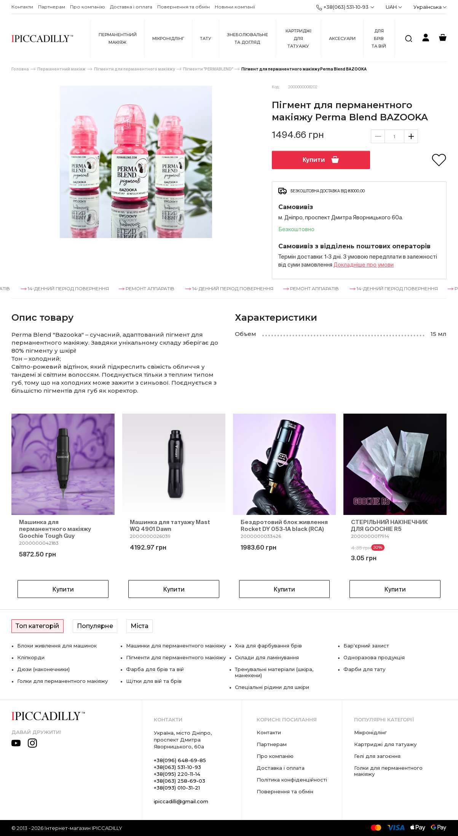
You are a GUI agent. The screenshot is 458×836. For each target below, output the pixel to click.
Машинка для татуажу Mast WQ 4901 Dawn (170, 525)
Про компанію (87, 7)
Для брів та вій (379, 38)
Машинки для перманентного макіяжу (176, 646)
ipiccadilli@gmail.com (181, 801)
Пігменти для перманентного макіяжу (134, 69)
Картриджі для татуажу (298, 38)
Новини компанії (235, 7)
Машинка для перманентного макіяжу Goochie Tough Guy (55, 529)
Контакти (22, 7)
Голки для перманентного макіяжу (62, 681)
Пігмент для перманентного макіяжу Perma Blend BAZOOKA (304, 69)
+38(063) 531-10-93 (342, 7)
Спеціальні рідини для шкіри (272, 687)
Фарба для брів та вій (155, 669)
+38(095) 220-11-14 (177, 774)
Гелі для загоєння (377, 756)
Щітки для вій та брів (154, 681)
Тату (205, 38)
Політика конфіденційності (292, 780)
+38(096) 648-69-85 (180, 760)
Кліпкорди (31, 657)
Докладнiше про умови (364, 265)
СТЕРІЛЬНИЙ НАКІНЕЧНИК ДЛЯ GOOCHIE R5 (389, 525)
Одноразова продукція (374, 657)
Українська (430, 7)
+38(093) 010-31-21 (177, 788)
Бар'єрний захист (366, 646)
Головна (20, 69)
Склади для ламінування (267, 657)
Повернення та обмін (183, 7)
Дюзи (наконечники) (43, 669)
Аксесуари (342, 38)
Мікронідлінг (168, 38)
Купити (321, 159)
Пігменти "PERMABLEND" (208, 69)
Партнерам (51, 7)
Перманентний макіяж (118, 38)
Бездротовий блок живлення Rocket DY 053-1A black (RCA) (284, 525)
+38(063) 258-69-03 (179, 781)
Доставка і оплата (131, 7)
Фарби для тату (364, 669)
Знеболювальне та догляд (247, 38)
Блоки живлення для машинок (57, 646)
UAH (394, 7)
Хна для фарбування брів (268, 646)
